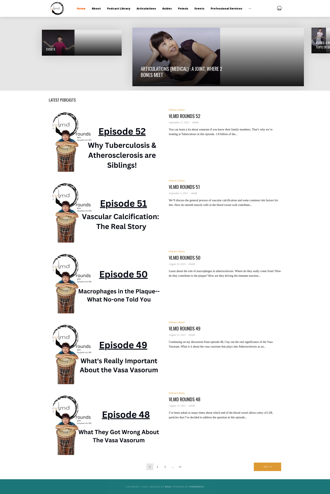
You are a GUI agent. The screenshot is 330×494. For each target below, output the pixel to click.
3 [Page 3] (165, 466)
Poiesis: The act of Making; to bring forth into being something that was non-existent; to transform (261, 66)
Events (199, 8)
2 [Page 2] (157, 466)
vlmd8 (195, 122)
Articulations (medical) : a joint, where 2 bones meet (145, 68)
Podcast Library (118, 8)
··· (250, 8)
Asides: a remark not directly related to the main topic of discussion (64, 68)
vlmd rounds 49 (186, 328)
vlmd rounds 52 (186, 116)
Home (81, 8)
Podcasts (247, 43)
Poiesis (183, 8)
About (96, 8)
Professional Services (226, 8)
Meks (168, 487)
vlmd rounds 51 (186, 187)
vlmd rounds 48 (186, 399)
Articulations (146, 8)
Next (266, 466)
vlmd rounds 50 (186, 258)
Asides (167, 8)
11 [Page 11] (180, 466)
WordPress (196, 487)
